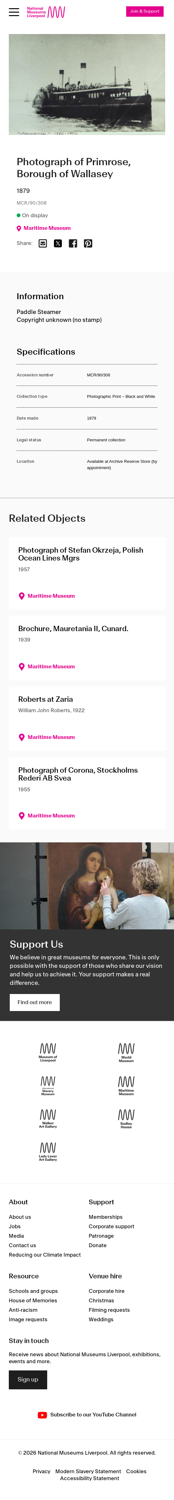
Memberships (106, 1217)
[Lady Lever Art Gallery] (48, 1151)
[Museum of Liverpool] (48, 1052)
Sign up (28, 1380)
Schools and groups (33, 1291)
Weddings (101, 1320)
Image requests (28, 1320)
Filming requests (109, 1310)
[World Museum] (126, 1052)
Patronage (101, 1236)
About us (20, 1217)
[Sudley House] (126, 1118)
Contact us (22, 1245)
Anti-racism (23, 1310)
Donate (98, 1245)
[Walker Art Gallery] (48, 1118)
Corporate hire (107, 1291)
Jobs (15, 1227)
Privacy (41, 1471)
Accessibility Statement (89, 1478)
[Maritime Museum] (126, 1085)
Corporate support (111, 1227)
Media (16, 1236)
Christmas (101, 1301)
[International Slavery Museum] (48, 1085)
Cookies (136, 1471)
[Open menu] (14, 12)
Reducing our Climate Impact (45, 1255)
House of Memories (33, 1301)
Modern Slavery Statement (88, 1471)
